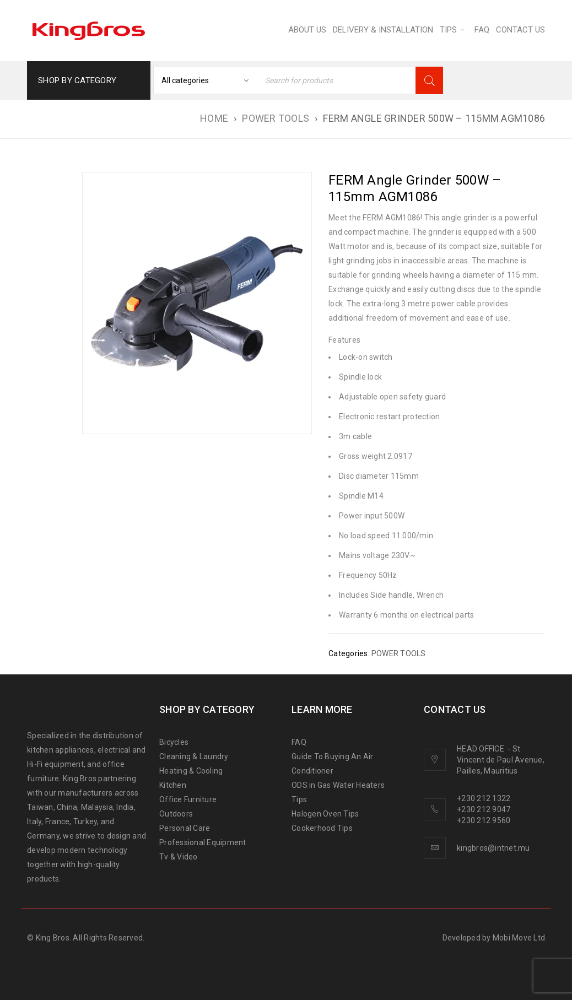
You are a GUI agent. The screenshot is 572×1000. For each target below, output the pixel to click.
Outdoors (176, 813)
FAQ (299, 742)
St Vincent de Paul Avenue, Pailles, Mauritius (500, 759)
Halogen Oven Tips (325, 813)
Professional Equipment (202, 842)
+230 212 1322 (483, 798)
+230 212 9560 (483, 820)
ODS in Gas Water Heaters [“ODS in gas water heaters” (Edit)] (338, 785)
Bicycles (173, 742)
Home (214, 118)
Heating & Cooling (191, 770)
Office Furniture (188, 799)
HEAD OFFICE (481, 748)
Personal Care (184, 828)
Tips (299, 799)
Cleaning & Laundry (194, 756)
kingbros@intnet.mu (493, 848)
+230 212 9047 (483, 809)
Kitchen (172, 785)
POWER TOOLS (275, 118)
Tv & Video (178, 856)
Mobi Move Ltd (519, 937)
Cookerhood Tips (322, 828)
